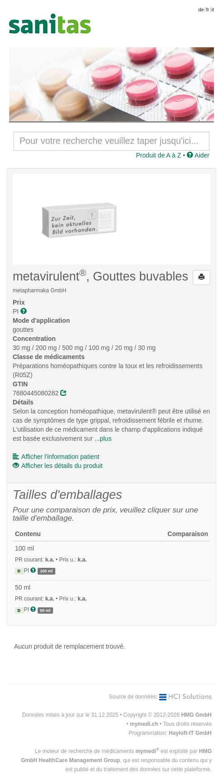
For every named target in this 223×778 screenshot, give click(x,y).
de (201, 9)
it (213, 9)
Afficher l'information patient (56, 456)
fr (207, 9)
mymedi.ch (144, 724)
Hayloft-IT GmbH (190, 733)
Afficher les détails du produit (58, 465)
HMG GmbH (196, 715)
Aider (198, 155)
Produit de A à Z (158, 155)
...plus (103, 438)
